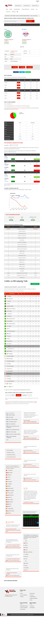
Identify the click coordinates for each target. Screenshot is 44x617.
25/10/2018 (6, 181)
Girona (9, 376)
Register (37, 2)
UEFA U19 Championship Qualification (11, 437)
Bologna (9, 363)
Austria (25, 565)
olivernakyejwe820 (10, 522)
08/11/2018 (6, 176)
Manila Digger (27, 420)
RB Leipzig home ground (14, 109)
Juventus (9, 343)
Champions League (11, 414)
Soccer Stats (32, 593)
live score (11, 183)
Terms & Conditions (23, 607)
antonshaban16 (10, 490)
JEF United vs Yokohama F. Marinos (13, 544)
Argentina (26, 554)
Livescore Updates (10, 450)
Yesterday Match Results (11, 454)
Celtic (5, 29)
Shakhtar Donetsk (10, 361)
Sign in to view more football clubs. (30, 421)
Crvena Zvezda (10, 366)
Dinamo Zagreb (10, 356)
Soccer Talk (8, 11)
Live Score (32, 595)
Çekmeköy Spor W (28, 478)
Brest (8, 338)
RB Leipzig (24, 29)
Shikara (8, 506)
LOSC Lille (9, 311)
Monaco (9, 336)
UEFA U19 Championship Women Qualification (13, 427)
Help (36, 9)
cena (8, 477)
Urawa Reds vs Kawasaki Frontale (13, 558)
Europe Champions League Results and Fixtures (22, 389)
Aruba (25, 558)
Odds (13, 159)
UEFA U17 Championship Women (13, 429)
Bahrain (26, 570)
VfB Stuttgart (10, 358)
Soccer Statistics (13, 15)
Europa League (10, 417)
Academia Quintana (28, 450)
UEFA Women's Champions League (13, 434)
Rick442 (8, 474)
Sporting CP (9, 351)
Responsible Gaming (24, 605)
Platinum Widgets (17, 9)
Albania (26, 543)
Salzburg (9, 378)
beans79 (9, 497)
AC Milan (9, 326)
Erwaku (8, 513)
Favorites (22, 67)
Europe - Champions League (10, 154)
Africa (25, 540)
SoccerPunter (7, 15)
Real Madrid (10, 321)
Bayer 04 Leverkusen (11, 308)
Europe (17, 15)
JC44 (8, 479)
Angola (25, 549)
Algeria (25, 545)
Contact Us (32, 605)
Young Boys (9, 383)
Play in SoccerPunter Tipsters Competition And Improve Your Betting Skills (13, 530)
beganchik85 (9, 508)
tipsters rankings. (11, 468)
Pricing (10, 9)
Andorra (26, 547)
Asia (25, 561)
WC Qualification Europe (11, 421)
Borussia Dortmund (11, 318)
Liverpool (9, 296)
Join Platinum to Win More (28, 502)
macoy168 (9, 472)
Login (34, 1)
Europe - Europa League (10, 172)
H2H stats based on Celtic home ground (18, 107)
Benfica (9, 333)
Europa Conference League (12, 419)
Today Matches (33, 596)
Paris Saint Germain (11, 331)
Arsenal (9, 301)
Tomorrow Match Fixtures (11, 456)
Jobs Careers (32, 607)
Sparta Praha (10, 371)
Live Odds (14, 67)
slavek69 (9, 481)
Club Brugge (10, 353)
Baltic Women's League (11, 431)
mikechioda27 (10, 495)
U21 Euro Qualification (11, 423)
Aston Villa (9, 313)
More (7, 439)
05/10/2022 (6, 170)
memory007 (9, 499)
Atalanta (9, 316)
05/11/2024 (6, 159)
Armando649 (9, 488)
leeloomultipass (10, 510)
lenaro (8, 486)
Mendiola (26, 436)
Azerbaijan (26, 567)
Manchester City (10, 348)
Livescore (32, 9)
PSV (8, 328)
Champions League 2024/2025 (24, 15)
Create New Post (35, 283)
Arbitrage (14, 11)
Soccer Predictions (23, 595)
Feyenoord (9, 341)
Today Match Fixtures (10, 452)
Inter (8, 303)
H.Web (25, 488)
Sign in (7, 546)
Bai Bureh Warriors (28, 464)
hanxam (9, 504)
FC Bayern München (11, 323)
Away (11, 103)
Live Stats (29, 67)
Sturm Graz (10, 368)
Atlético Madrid (10, 306)
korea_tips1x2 (9, 492)
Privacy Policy (22, 609)
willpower (9, 483)
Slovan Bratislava (10, 381)
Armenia (26, 556)
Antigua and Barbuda (28, 552)
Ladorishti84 (9, 501)
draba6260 (9, 470)
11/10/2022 (6, 165)
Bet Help (21, 596)
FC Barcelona (10, 298)
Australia (26, 563)
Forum (31, 599)
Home (7, 9)
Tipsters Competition (25, 9)
